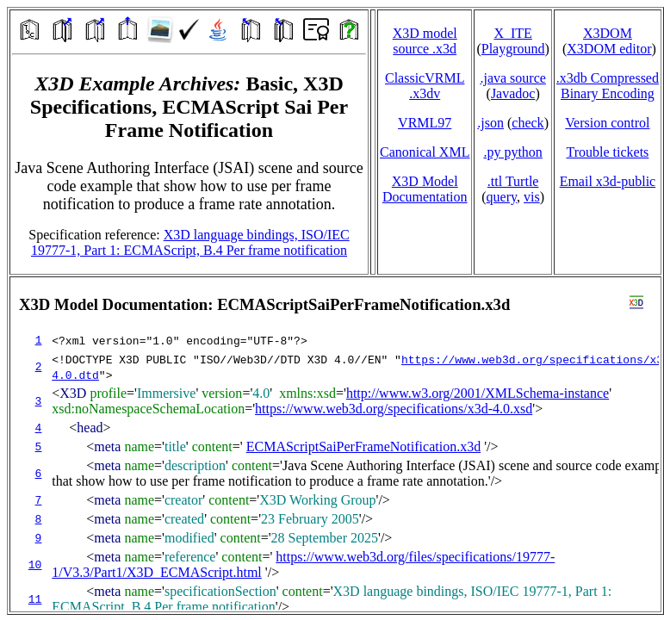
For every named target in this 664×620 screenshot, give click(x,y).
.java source (512, 78)
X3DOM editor (609, 48)
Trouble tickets (607, 152)
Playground (513, 48)
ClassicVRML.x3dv (424, 86)
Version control (607, 122)
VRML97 (424, 122)
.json (490, 122)
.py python (512, 152)
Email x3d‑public (608, 181)
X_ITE (512, 33)
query (502, 196)
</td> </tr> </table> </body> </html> (335, 444)
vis (532, 196)
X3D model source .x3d (425, 41)
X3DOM (607, 33)
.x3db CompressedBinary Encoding (607, 86)
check (527, 122)
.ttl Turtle (513, 181)
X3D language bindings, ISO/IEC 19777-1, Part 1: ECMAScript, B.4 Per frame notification (190, 242)
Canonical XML (424, 152)
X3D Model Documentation (425, 189)
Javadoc (513, 93)
